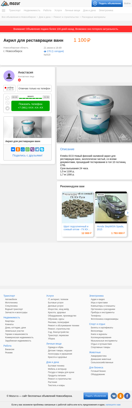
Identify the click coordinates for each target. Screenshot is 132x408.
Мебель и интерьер (57, 369)
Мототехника (11, 302)
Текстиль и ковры (56, 385)
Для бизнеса (96, 367)
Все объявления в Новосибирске (19, 17)
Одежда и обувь (55, 347)
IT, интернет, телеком (58, 299)
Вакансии (9, 349)
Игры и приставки (99, 302)
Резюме (9, 352)
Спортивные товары (100, 347)
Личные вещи (72, 10)
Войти (127, 3)
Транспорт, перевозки (58, 335)
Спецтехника (11, 306)
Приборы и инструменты (102, 312)
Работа (47, 10)
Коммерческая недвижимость (19, 337)
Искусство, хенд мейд (58, 309)
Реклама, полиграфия (58, 322)
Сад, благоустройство (58, 332)
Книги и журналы (99, 334)
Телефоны (96, 316)
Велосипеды (97, 331)
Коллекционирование (101, 337)
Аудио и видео (98, 299)
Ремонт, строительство (59, 329)
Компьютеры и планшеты (103, 306)
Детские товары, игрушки (60, 350)
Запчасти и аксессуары (16, 312)
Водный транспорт (14, 309)
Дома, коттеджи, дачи (15, 327)
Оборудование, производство (62, 316)
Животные (95, 352)
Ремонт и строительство (66, 17)
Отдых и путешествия (101, 344)
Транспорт (15, 10)
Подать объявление (95, 396)
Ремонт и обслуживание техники (63, 325)
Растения (52, 382)
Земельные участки (14, 331)
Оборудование (98, 374)
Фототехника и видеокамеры (104, 319)
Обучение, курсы (56, 319)
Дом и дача (89, 10)
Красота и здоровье (57, 357)
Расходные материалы (94, 17)
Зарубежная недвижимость (18, 341)
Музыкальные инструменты (104, 341)
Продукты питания (57, 375)
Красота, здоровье (57, 312)
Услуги (58, 10)
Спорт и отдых (97, 324)
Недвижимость (32, 10)
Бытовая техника (56, 366)
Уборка (51, 338)
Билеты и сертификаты (102, 327)
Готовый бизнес (98, 371)
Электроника (106, 10)
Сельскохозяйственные (102, 362)
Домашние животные (101, 359)
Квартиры (9, 321)
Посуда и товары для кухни (61, 372)
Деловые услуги (55, 306)
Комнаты (9, 324)
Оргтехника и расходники (103, 309)
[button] (129, 89)
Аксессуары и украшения (60, 354)
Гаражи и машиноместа (16, 334)
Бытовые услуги (55, 302)
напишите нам (113, 404)
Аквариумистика (99, 356)
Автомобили (11, 299)
